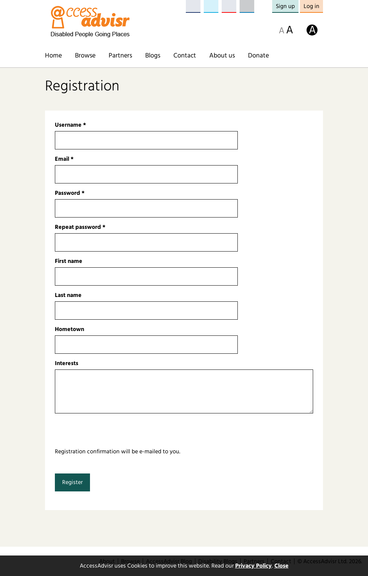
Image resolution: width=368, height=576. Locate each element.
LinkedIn (247, 6)
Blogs (152, 55)
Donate (258, 55)
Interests (66, 363)
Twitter (211, 6)
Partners (120, 55)
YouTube (229, 6)
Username (70, 125)
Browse (85, 55)
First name (68, 261)
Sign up (285, 6)
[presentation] (110, 433)
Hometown (69, 329)
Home (53, 55)
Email (64, 159)
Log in (311, 6)
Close (281, 566)
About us (222, 55)
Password (70, 193)
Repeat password (80, 227)
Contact (184, 55)
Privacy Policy (253, 566)
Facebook (193, 6)
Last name (68, 295)
